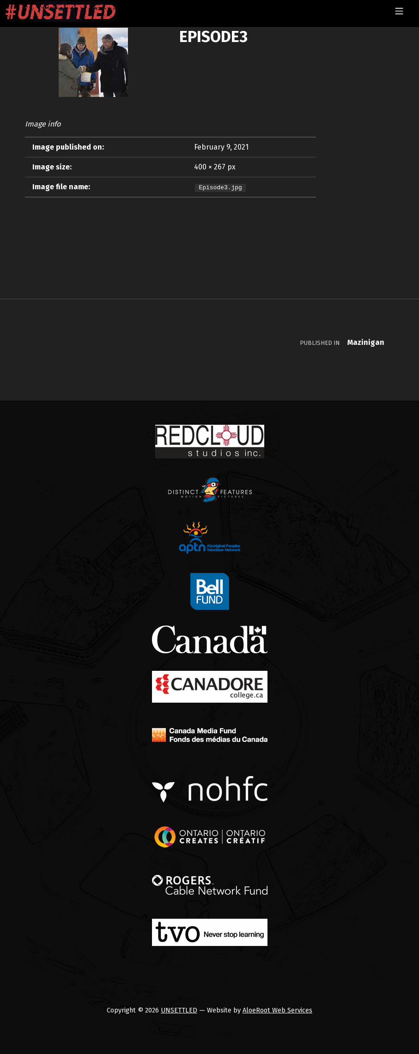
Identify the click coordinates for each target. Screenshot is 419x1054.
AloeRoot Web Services (277, 1010)
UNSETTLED (179, 1010)
